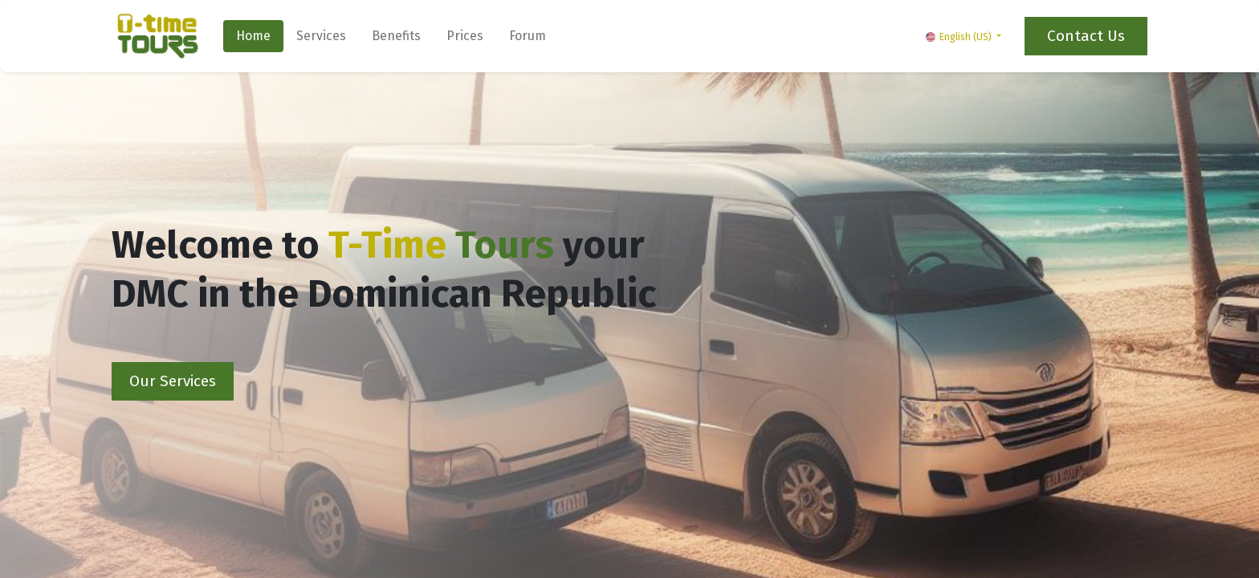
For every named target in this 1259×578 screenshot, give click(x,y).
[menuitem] (253, 36)
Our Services (172, 381)
